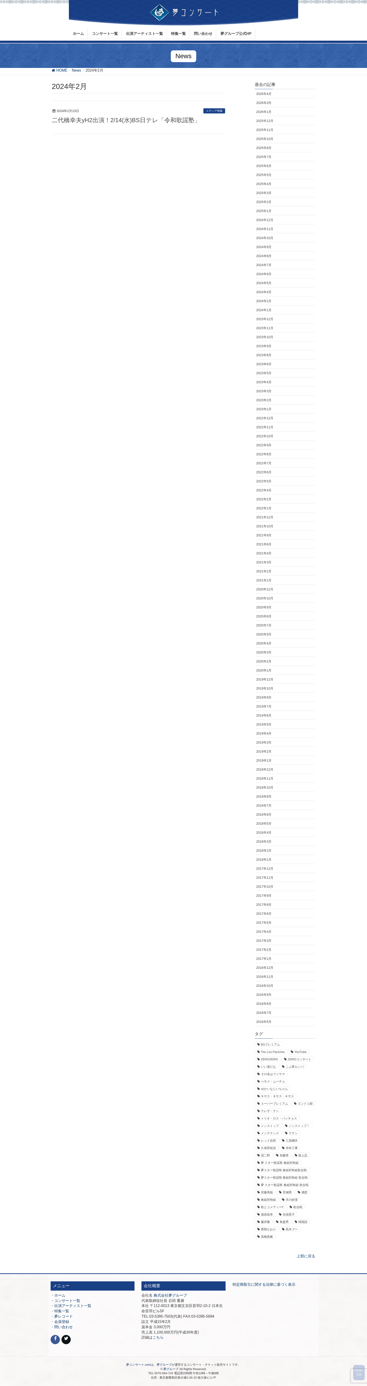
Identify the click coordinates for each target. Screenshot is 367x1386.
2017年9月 (264, 895)
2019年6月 (264, 715)
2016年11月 (265, 977)
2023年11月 (265, 328)
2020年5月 (264, 634)
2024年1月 (264, 310)
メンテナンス (270, 1133)
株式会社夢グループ (170, 1295)
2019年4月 (264, 733)
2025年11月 (265, 130)
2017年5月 (264, 922)
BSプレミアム (270, 1044)
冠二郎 (265, 1155)
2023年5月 (264, 373)
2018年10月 (265, 787)
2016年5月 (264, 1022)
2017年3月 (264, 940)
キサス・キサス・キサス (277, 1096)
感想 (304, 1192)
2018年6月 (264, 814)
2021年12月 (265, 517)
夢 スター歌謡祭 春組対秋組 (280, 1162)
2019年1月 (264, 760)
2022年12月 (265, 418)
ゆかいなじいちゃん (274, 1089)
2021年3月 (264, 562)
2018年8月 (264, 796)
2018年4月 (264, 832)
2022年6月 (264, 472)
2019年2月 (264, 751)
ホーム (59, 1295)
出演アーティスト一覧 (72, 1306)
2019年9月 (264, 697)
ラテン (293, 1133)
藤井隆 (265, 1222)
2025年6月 (264, 166)
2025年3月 (264, 193)
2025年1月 (264, 211)
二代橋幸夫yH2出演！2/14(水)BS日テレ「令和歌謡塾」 (126, 120)
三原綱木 (292, 1140)
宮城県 (287, 1192)
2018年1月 (264, 859)
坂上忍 (302, 1155)
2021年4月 (264, 553)
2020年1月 (264, 670)
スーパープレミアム (274, 1103)
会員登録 (61, 1322)
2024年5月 (264, 283)
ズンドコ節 (305, 1103)
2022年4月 (264, 490)
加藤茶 (284, 1155)
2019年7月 (264, 706)
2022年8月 (264, 454)
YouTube (300, 1052)
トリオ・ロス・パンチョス (279, 1118)
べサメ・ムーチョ (273, 1081)
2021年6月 (264, 544)
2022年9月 (264, 445)
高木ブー (292, 1229)
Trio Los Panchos (273, 1052)
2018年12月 (265, 769)
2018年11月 (265, 778)
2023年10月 (265, 337)
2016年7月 (264, 1013)
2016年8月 (264, 1004)
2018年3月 (264, 841)
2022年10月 (265, 436)
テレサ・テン (270, 1111)
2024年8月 (264, 256)
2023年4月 (264, 382)
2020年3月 (264, 652)
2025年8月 (264, 148)
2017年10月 (265, 886)
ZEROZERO (269, 1059)
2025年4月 (264, 184)
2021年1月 (264, 580)
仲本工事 (292, 1148)
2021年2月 (264, 571)
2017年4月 (264, 931)
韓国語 (302, 1222)
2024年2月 (264, 301)
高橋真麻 (267, 1236)
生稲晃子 (289, 1214)
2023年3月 (264, 391)
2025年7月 (264, 157)
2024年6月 (264, 274)
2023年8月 (264, 355)
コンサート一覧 (67, 1301)
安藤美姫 (267, 1192)
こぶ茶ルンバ (295, 1066)
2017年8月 (264, 904)
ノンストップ (270, 1126)
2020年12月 (265, 589)
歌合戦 (297, 1207)
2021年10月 (265, 526)
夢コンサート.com (138, 1364)
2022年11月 (265, 427)
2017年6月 (264, 913)
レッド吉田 (268, 1140)
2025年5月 (264, 175)
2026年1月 (264, 112)
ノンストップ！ (299, 1126)
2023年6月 (264, 364)
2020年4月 (264, 643)
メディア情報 (214, 110)
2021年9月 (264, 535)
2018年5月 (264, 823)
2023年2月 (264, 400)
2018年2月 (264, 850)
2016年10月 (265, 986)
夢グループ (164, 1364)
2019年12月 (265, 679)
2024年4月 (264, 292)
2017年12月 (265, 868)
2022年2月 (264, 499)
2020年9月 (264, 607)
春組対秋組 (268, 1199)
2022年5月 (264, 481)
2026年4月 (264, 94)
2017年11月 (265, 877)
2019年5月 (264, 724)
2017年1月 (264, 958)
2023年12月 (265, 319)
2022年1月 (264, 508)
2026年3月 (264, 103)
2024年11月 (265, 229)
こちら (158, 1337)
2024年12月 (265, 220)
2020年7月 (264, 625)
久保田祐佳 (268, 1148)
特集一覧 (61, 1311)
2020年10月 (265, 598)
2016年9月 (264, 995)
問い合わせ (63, 1327)
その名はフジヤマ (273, 1074)
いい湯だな (268, 1066)
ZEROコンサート (299, 1059)
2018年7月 (264, 805)
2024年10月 (265, 238)
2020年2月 (264, 661)
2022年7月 (264, 463)
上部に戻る (306, 1256)
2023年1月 (264, 409)
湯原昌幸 (267, 1214)
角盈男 (284, 1222)
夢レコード (63, 1316)
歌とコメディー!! (272, 1207)
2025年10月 (265, 139)
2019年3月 (264, 742)
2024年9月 (264, 247)
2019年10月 (265, 688)
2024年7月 (264, 265)
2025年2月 (264, 202)
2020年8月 (264, 616)
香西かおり (268, 1229)
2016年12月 (265, 968)
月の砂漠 (292, 1199)
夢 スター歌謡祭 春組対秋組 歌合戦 (285, 1185)
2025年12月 (265, 121)
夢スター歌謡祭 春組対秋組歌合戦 (284, 1170)
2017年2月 (264, 949)
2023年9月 (264, 346)
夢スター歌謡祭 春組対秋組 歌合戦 (284, 1177)
